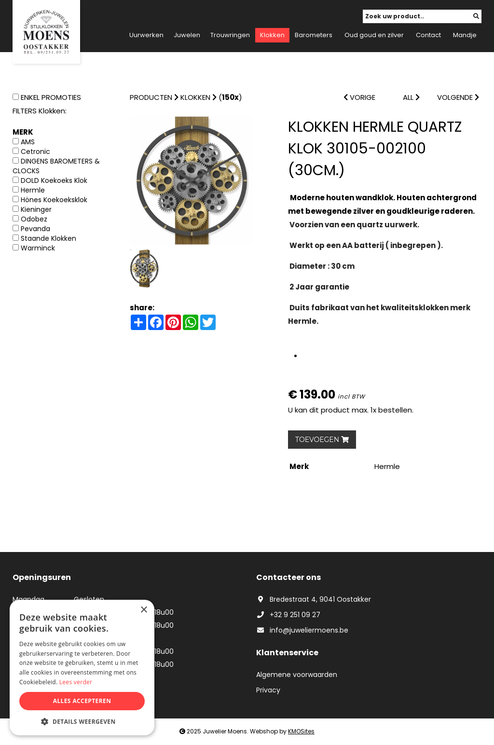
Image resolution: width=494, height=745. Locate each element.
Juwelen (187, 35)
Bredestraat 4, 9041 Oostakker (313, 599)
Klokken (272, 35)
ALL (411, 97)
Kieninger (36, 209)
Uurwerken (146, 35)
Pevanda (35, 229)
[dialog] (82, 667)
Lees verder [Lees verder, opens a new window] (76, 682)
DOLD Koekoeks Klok (54, 180)
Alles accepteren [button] (82, 701)
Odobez (34, 219)
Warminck (38, 248)
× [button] (143, 610)
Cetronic (35, 151)
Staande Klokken (48, 238)
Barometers (313, 35)
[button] (82, 721)
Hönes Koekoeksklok (54, 200)
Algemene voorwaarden (296, 674)
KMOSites (301, 731)
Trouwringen (230, 35)
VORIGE (359, 97)
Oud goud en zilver (374, 35)
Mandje (465, 35)
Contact (428, 35)
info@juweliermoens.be (302, 630)
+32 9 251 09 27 (288, 615)
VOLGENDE (458, 97)
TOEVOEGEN (322, 439)
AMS (28, 142)
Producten (151, 97)
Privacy (268, 690)
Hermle (33, 190)
